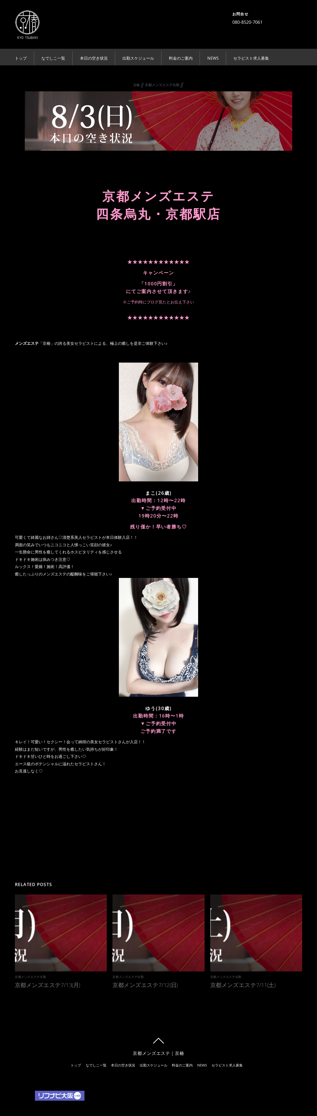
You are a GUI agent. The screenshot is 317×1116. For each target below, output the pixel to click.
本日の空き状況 (94, 58)
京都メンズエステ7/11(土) (242, 984)
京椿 (136, 84)
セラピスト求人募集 (251, 58)
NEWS (213, 58)
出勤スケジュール (138, 58)
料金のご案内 (181, 58)
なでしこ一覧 (53, 58)
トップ (21, 58)
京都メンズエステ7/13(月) (47, 984)
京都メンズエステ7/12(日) (145, 984)
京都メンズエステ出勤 (162, 83)
